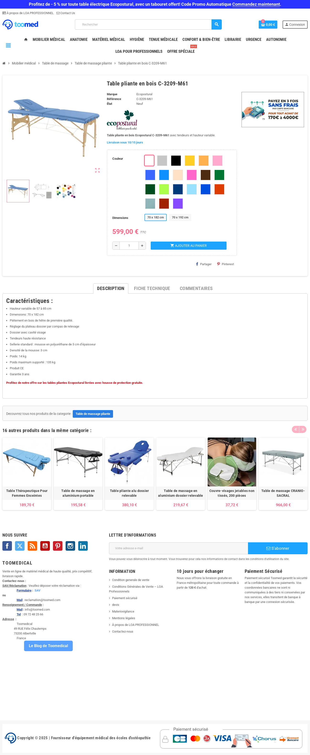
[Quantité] (129, 245)
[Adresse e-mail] (178, 548)
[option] (26, 474)
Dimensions (120, 218)
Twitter (20, 546)
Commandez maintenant (256, 4)
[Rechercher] (148, 24)
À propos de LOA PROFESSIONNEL (30, 13)
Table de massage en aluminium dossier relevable (180, 493)
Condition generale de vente (130, 580)
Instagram (70, 546)
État (109, 104)
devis (115, 605)
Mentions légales (123, 618)
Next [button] (302, 429)
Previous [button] (295, 429)
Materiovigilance (123, 611)
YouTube (45, 546)
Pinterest (225, 264)
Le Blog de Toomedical (48, 646)
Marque (112, 94)
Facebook (7, 546)
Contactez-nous (122, 631)
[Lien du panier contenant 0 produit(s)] (268, 25)
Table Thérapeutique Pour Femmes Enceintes (27, 493)
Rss (32, 546)
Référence (114, 99)
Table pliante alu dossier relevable (129, 493)
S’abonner (277, 548)
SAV (38, 590)
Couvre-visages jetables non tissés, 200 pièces (232, 493)
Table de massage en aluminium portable (78, 493)
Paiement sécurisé (124, 598)
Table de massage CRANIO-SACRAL (283, 493)
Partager (204, 264)
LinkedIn (83, 546)
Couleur (117, 158)
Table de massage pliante (93, 414)
